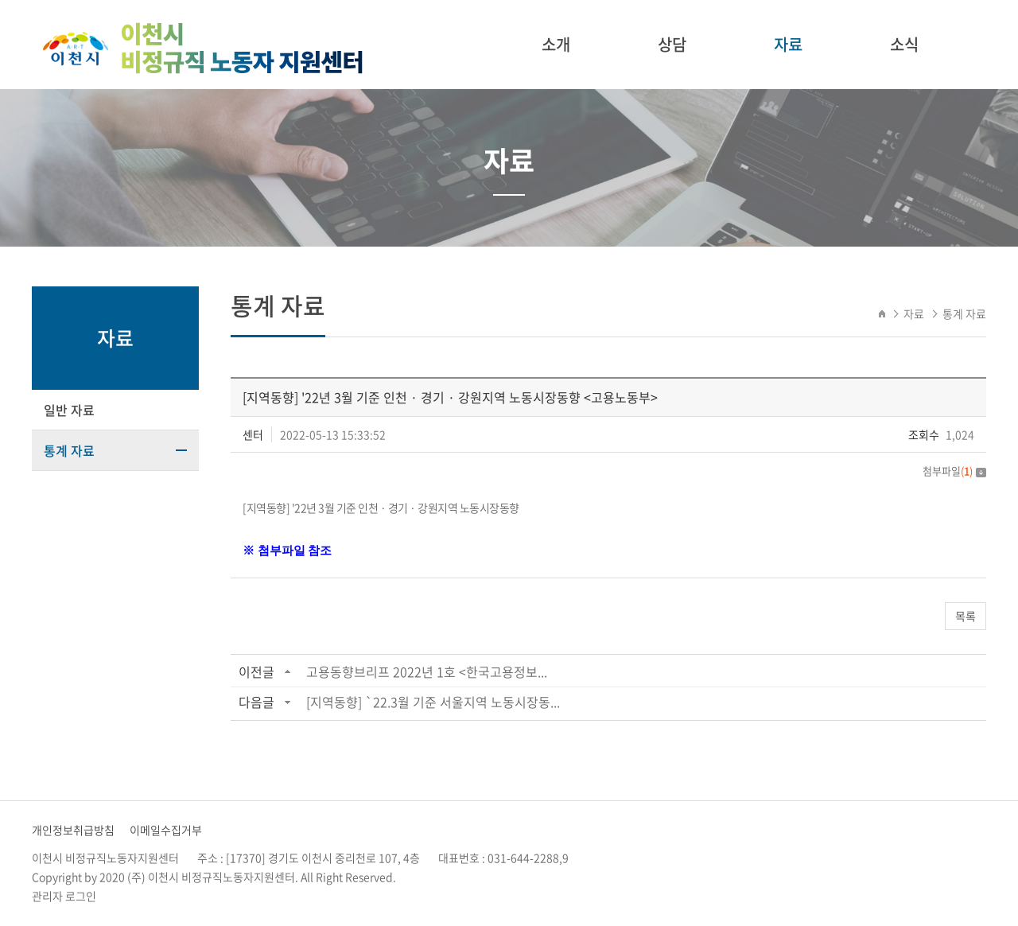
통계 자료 (69, 450)
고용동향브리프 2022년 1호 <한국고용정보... (426, 671)
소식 (904, 44)
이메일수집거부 (166, 830)
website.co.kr (498, 877)
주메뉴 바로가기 (0, 0)
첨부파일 (954, 470)
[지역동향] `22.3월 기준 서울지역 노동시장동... (433, 701)
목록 (965, 616)
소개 (556, 44)
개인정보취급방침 (73, 830)
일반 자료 (69, 409)
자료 (788, 44)
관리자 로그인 (64, 896)
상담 (672, 44)
